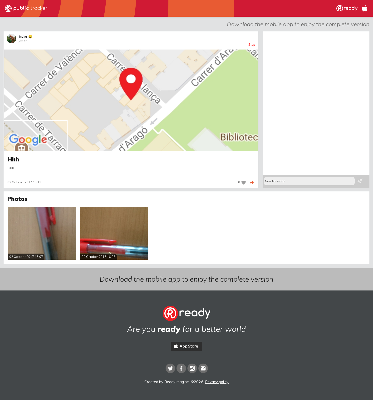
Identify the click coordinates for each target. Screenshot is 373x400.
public (26, 8)
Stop (251, 44)
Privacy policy (217, 381)
